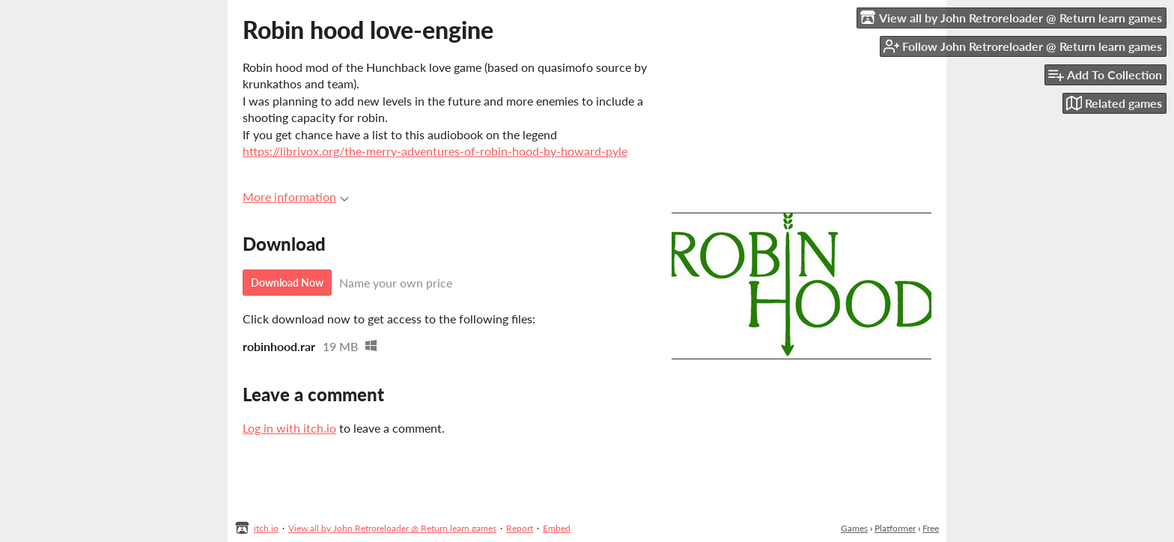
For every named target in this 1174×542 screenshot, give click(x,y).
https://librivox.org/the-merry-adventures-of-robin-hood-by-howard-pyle (435, 151)
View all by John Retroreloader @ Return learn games (392, 528)
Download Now (287, 282)
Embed (557, 528)
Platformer (895, 528)
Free (930, 528)
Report (519, 528)
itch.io (266, 528)
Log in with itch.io (289, 428)
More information (296, 196)
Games (854, 528)
